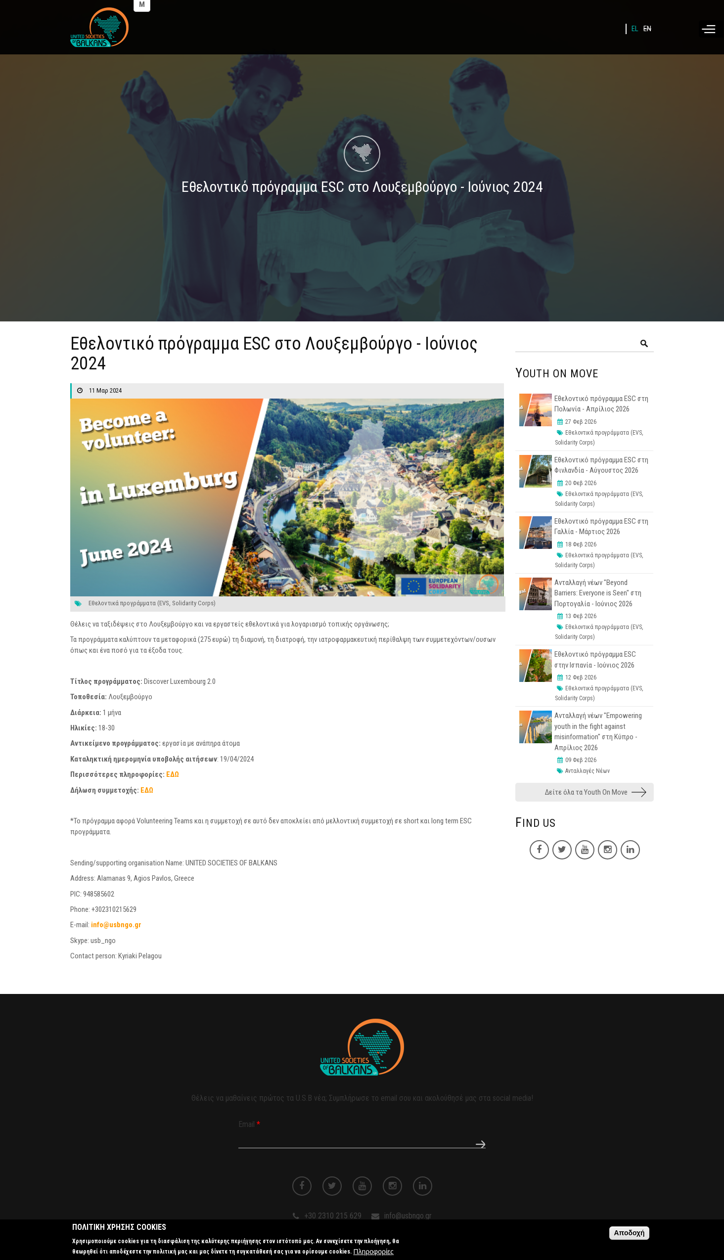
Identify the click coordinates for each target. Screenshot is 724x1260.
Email (249, 1124)
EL (635, 28)
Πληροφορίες (373, 1253)
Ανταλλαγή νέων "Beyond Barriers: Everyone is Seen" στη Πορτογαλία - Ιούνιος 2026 (597, 593)
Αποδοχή (629, 1234)
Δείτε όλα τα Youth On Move (586, 792)
